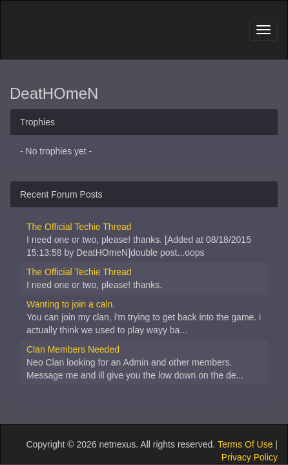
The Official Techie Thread (79, 227)
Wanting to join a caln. (70, 304)
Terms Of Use (245, 444)
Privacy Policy (249, 457)
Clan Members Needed (72, 349)
